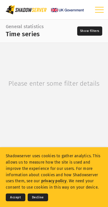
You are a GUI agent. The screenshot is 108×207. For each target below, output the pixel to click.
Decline (38, 197)
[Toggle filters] (89, 31)
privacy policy (54, 181)
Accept (15, 197)
